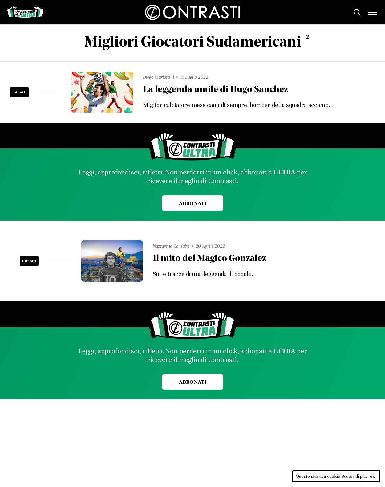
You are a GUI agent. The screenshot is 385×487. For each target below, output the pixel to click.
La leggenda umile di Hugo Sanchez (215, 89)
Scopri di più (354, 476)
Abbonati (192, 203)
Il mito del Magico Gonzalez (209, 258)
